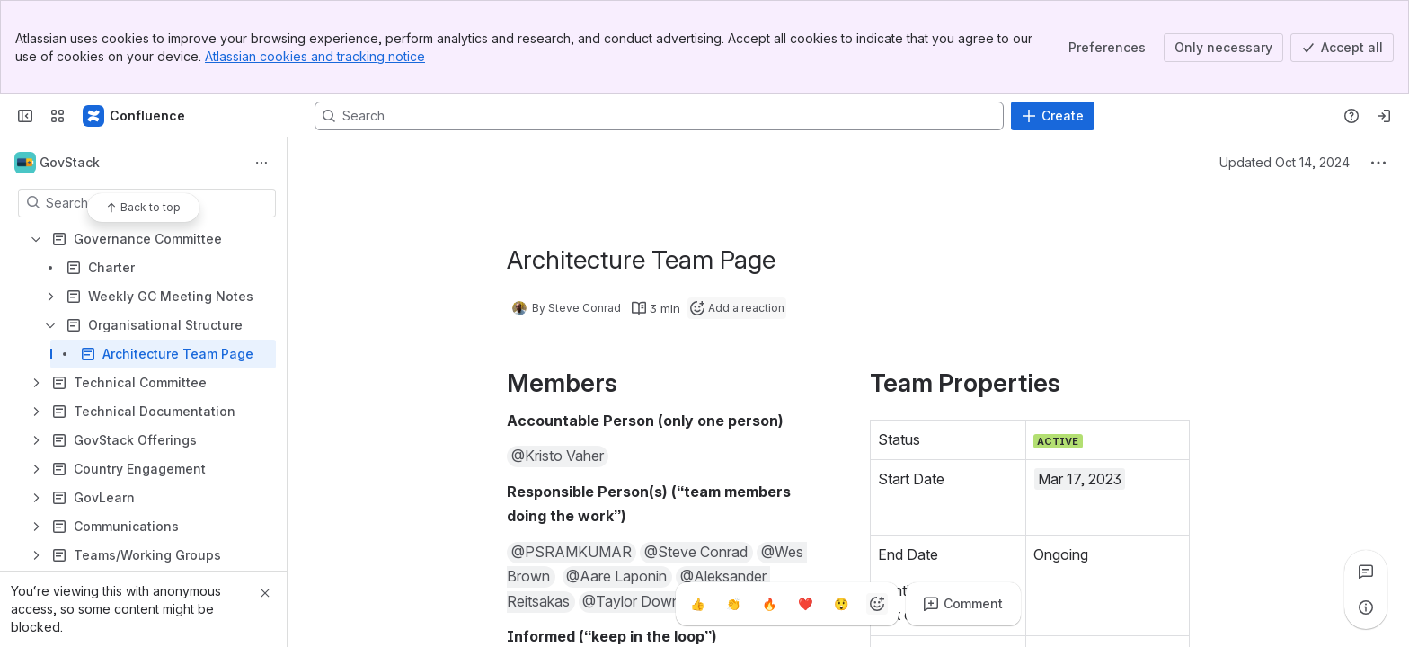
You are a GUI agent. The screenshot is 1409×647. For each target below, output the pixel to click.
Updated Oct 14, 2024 (1284, 162)
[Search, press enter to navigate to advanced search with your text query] (659, 116)
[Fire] (769, 603)
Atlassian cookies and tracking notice (315, 56)
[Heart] (805, 603)
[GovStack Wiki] (135, 116)
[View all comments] (1365, 571)
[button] (557, 456)
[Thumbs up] (697, 603)
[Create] (1052, 116)
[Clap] (733, 603)
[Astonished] (841, 603)
